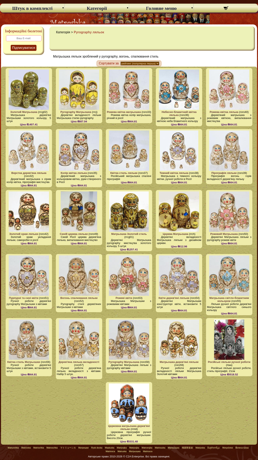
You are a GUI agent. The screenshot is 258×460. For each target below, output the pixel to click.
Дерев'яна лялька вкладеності (79, 361)
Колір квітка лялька (74, 172)
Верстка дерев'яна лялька (28, 172)
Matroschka (52, 447)
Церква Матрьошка (175, 233)
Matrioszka (160, 447)
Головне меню (161, 8)
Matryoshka (13, 447)
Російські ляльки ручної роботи (229, 361)
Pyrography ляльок (89, 32)
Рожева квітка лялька (224, 111)
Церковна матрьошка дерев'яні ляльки (129, 427)
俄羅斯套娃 (187, 447)
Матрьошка (173, 447)
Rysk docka (96, 447)
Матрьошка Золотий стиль (129, 233)
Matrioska (26, 447)
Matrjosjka (122, 447)
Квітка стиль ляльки (123, 172)
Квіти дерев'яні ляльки (174, 297)
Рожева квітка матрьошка (124, 111)
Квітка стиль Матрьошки (23, 361)
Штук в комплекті (32, 8)
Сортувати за (109, 63)
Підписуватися (23, 48)
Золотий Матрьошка (23, 111)
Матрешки (83, 447)
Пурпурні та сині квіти (23, 297)
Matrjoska (200, 447)
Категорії (97, 8)
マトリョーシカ (68, 447)
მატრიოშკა (213, 447)
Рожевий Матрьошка (224, 233)
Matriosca (110, 451)
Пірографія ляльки (224, 172)
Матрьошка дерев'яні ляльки (179, 361)
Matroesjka (147, 447)
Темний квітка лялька (174, 172)
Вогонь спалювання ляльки (79, 297)
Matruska (122, 451)
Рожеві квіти (123, 297)
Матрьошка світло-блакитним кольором (229, 299)
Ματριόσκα (228, 447)
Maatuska (109, 447)
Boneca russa (242, 447)
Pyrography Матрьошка (75, 111)
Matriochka (38, 447)
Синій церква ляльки (74, 233)
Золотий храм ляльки (23, 233)
